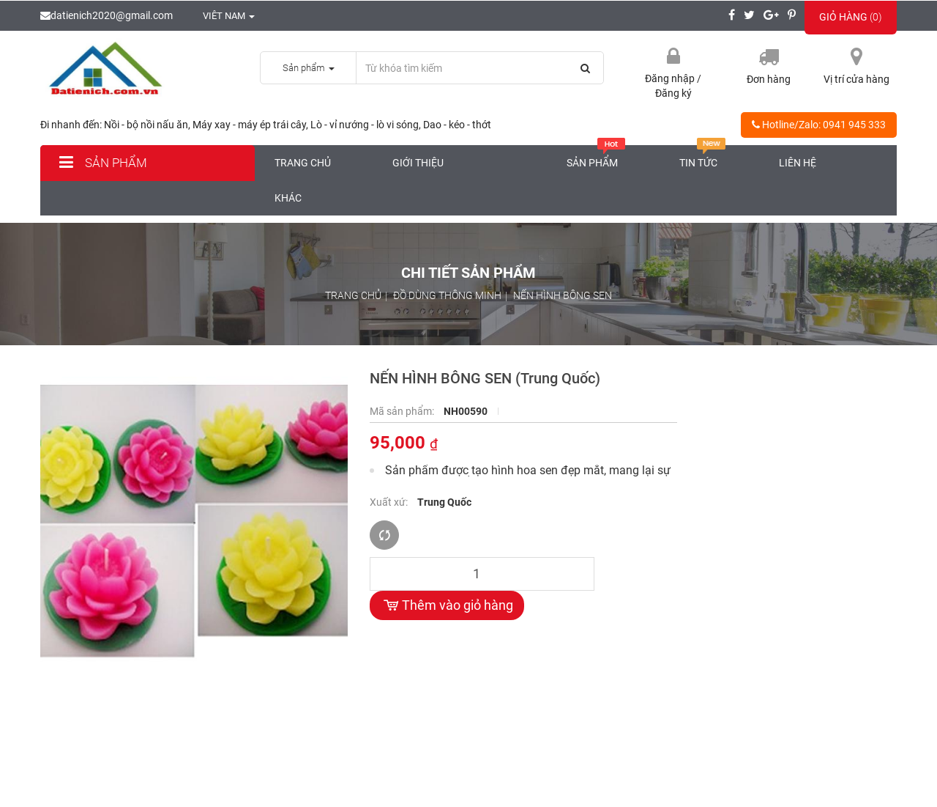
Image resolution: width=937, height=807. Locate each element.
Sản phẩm (101, 162)
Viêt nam (221, 15)
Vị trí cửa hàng (856, 79)
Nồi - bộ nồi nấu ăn (146, 124)
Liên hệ (797, 163)
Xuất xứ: (390, 502)
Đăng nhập (671, 78)
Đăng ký (673, 93)
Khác (288, 198)
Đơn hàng (769, 79)
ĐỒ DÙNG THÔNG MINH (447, 295)
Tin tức (702, 157)
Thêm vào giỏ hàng (447, 605)
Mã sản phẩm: (403, 411)
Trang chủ (303, 163)
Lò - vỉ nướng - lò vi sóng (364, 124)
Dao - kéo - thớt (457, 124)
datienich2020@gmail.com (106, 15)
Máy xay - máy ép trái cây (249, 124)
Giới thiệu (418, 163)
